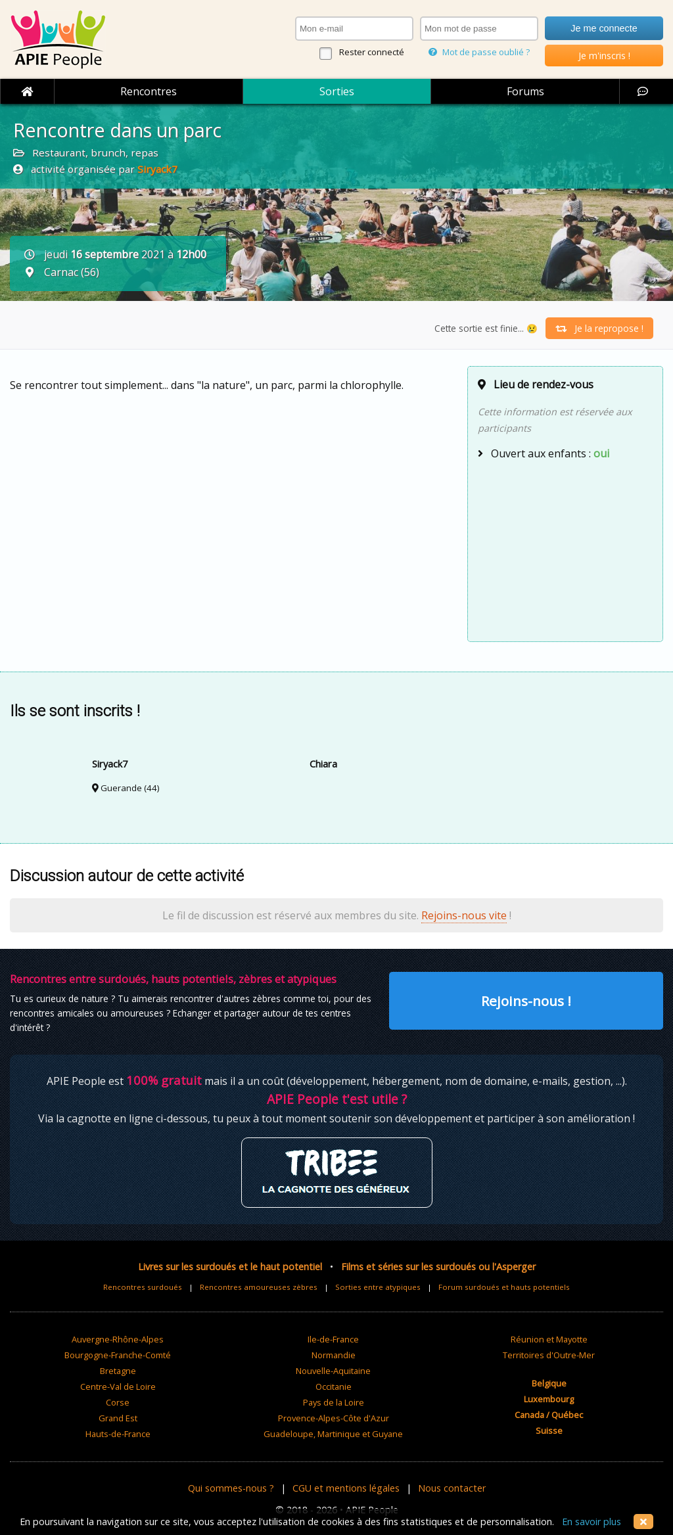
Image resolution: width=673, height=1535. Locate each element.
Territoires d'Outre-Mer (549, 1355)
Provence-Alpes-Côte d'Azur (333, 1418)
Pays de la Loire (333, 1402)
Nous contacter (452, 1488)
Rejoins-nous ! (526, 1001)
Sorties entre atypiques (378, 1287)
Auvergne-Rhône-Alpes (118, 1339)
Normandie (334, 1355)
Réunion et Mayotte (549, 1339)
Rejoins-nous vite (464, 915)
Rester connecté (371, 52)
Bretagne (118, 1371)
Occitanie (333, 1386)
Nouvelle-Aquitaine (333, 1371)
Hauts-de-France (118, 1434)
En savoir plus (591, 1521)
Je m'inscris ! (604, 55)
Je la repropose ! (599, 328)
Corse (117, 1402)
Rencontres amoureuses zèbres (258, 1287)
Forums (525, 91)
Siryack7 (157, 168)
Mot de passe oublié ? (479, 52)
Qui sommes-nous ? (231, 1488)
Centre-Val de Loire (118, 1386)
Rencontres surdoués (142, 1287)
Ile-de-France (333, 1339)
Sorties (336, 91)
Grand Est (118, 1418)
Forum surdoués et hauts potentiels (504, 1287)
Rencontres (148, 91)
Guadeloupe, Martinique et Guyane (333, 1434)
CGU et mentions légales (346, 1488)
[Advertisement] (565, 549)
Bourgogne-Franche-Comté (117, 1355)
